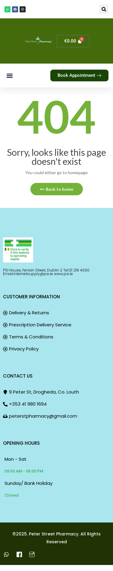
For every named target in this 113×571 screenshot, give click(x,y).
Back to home (56, 189)
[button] (103, 9)
